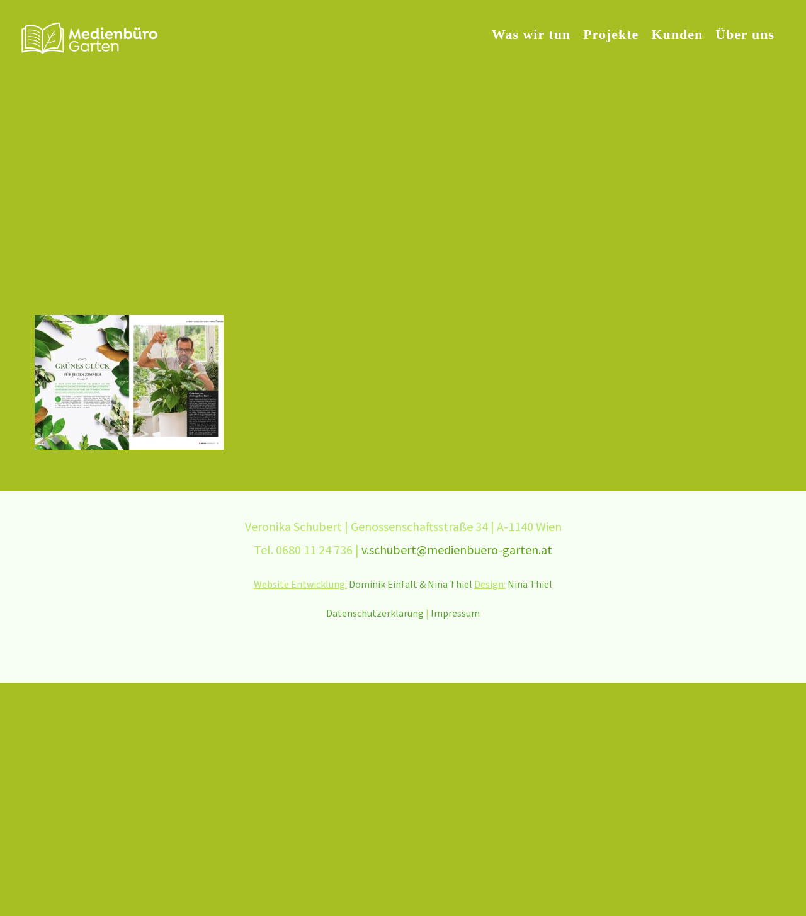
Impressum (455, 613)
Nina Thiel (530, 584)
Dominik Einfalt (383, 584)
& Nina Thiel (446, 584)
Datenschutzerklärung (375, 613)
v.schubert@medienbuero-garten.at (456, 550)
